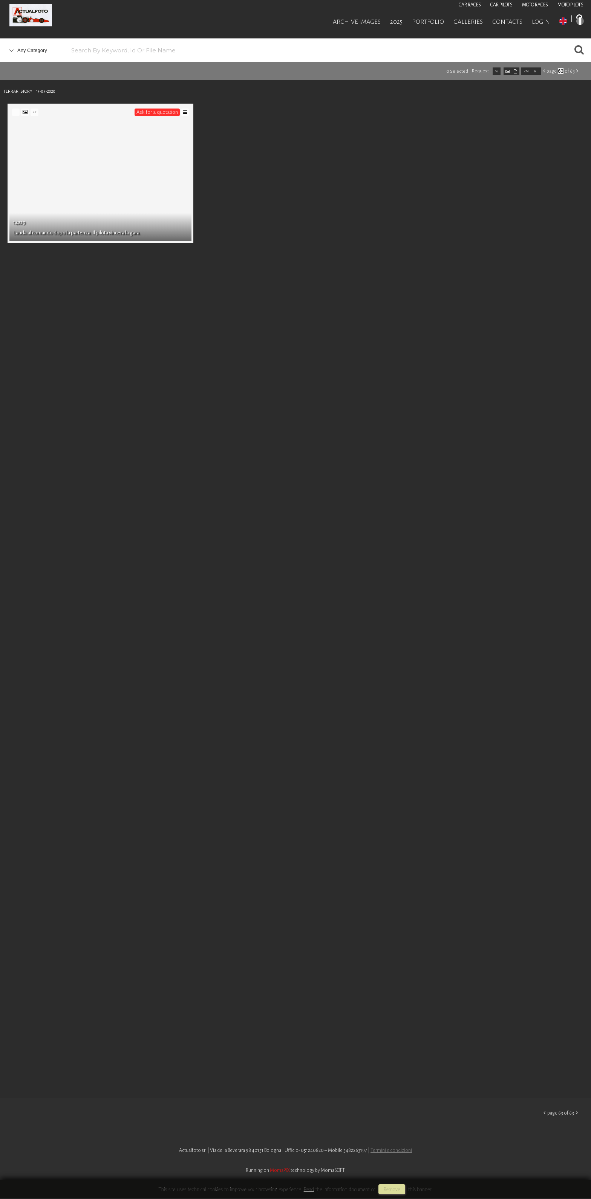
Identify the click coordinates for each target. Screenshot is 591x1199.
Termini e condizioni (391, 1150)
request (480, 71)
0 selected (457, 71)
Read (309, 1189)
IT (580, 21)
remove (391, 1189)
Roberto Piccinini (90, 16)
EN (563, 21)
